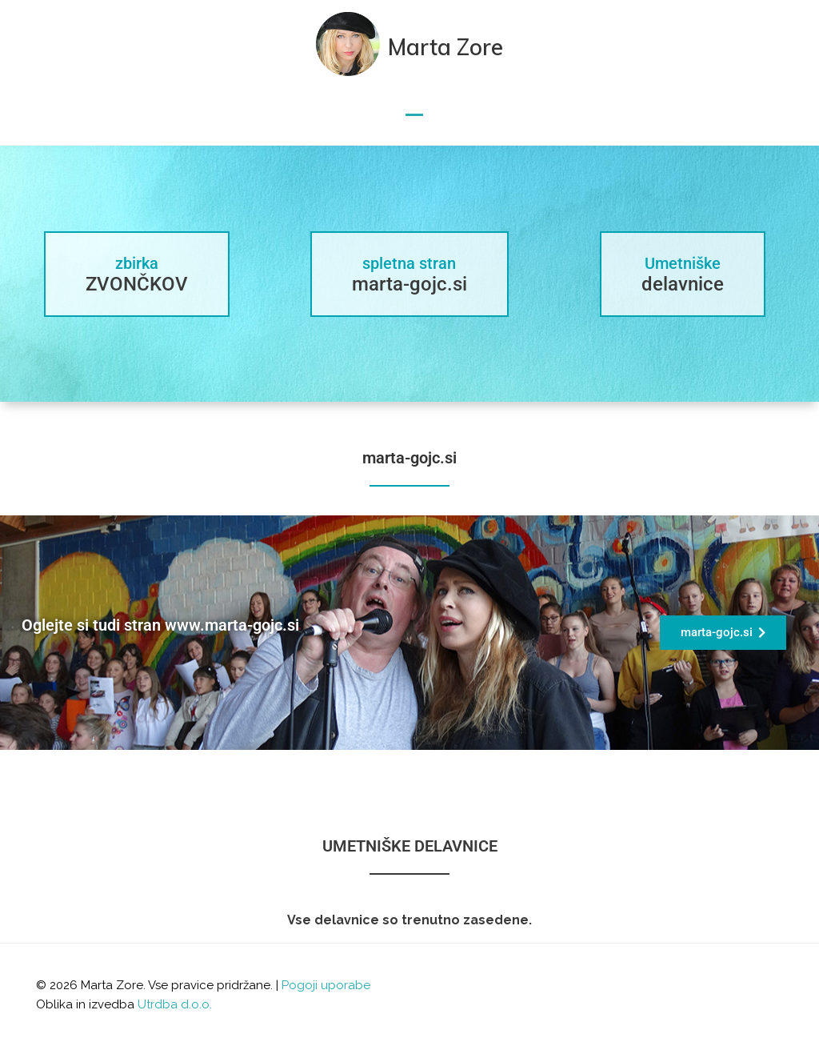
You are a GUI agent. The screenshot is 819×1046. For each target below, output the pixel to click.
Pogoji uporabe (326, 985)
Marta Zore (445, 47)
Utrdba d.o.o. (175, 1004)
